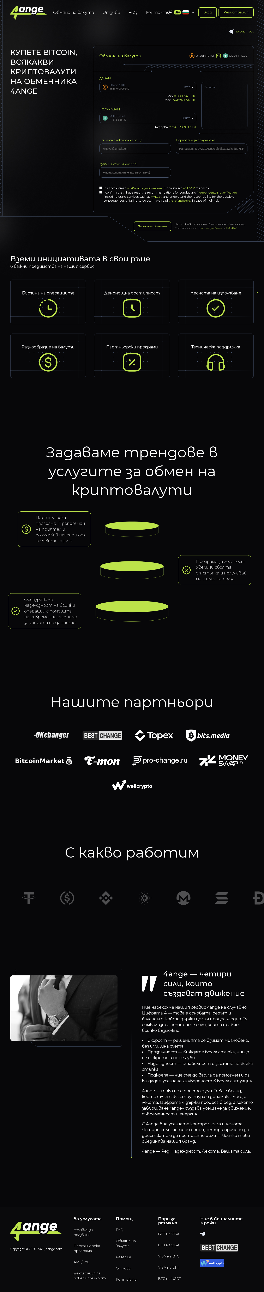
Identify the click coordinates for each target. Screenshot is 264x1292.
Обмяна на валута (73, 12)
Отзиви (111, 12)
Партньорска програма (89, 1246)
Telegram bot (240, 31)
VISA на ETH (170, 1265)
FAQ (132, 12)
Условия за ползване (85, 1228)
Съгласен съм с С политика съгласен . (157, 188)
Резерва (125, 1255)
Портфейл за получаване (195, 140)
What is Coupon (124, 164)
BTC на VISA (170, 1229)
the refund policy (181, 200)
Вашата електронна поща (120, 140)
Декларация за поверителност (90, 1275)
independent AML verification (218, 192)
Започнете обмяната (154, 227)
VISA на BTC (170, 1253)
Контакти (158, 12)
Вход (207, 12)
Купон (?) (118, 164)
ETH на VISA (170, 1241)
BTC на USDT (171, 1277)
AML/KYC (193, 188)
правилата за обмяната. (146, 188)
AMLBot (157, 197)
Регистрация (236, 12)
